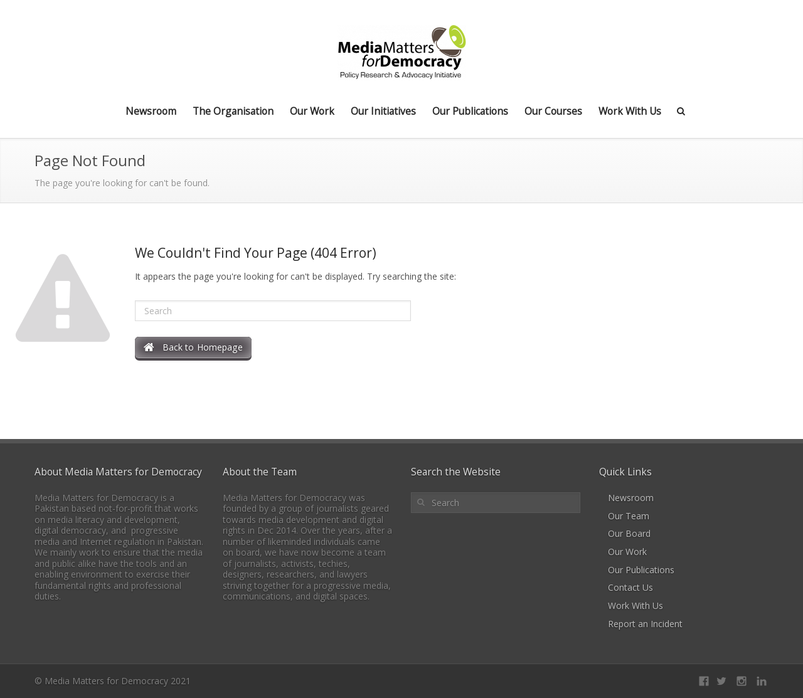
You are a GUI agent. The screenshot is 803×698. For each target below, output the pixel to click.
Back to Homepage (193, 347)
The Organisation (233, 111)
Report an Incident (645, 624)
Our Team (628, 516)
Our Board (629, 533)
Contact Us (630, 587)
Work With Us (629, 111)
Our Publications (470, 111)
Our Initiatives (383, 111)
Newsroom (150, 111)
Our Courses (553, 111)
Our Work (312, 111)
